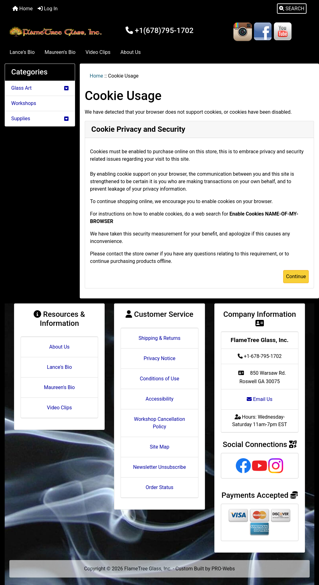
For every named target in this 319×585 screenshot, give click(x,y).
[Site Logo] (56, 31)
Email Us (259, 399)
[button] (291, 8)
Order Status (160, 487)
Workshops (23, 103)
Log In (48, 9)
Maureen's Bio (60, 52)
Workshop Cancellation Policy (159, 423)
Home (22, 9)
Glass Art (40, 88)
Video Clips (97, 52)
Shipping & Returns (160, 338)
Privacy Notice (159, 358)
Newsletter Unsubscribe (159, 467)
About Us (131, 52)
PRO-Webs (223, 569)
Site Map (159, 447)
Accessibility (159, 399)
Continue (296, 276)
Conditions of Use (159, 379)
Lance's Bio (22, 52)
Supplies (40, 118)
